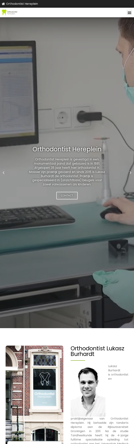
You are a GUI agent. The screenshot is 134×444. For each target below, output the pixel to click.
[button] (129, 12)
